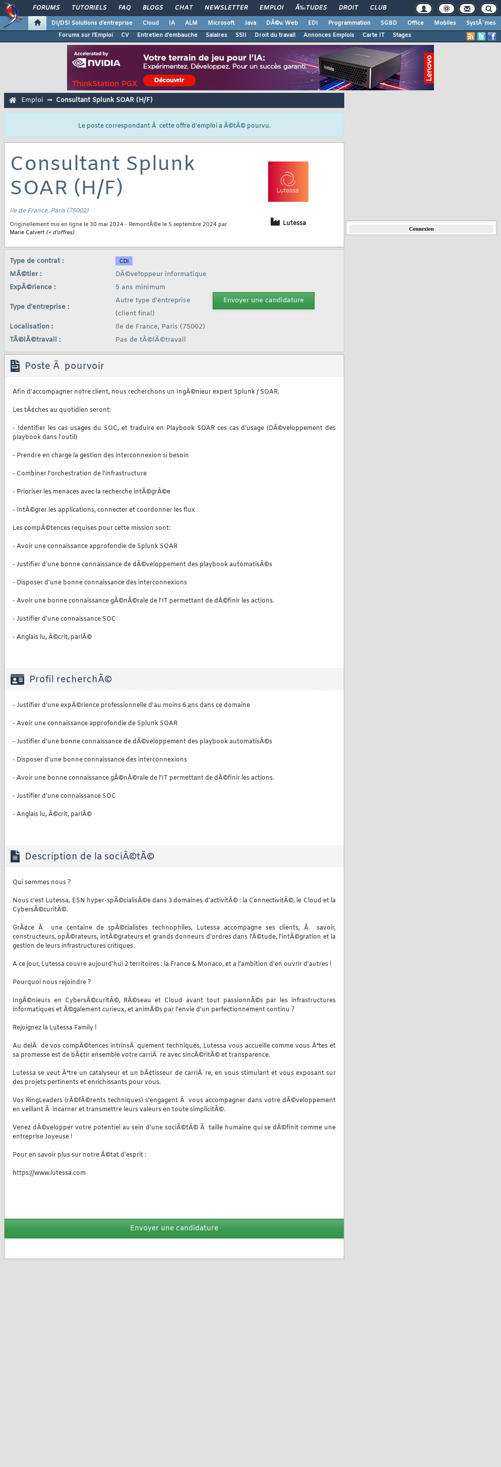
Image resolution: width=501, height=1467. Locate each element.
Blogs (153, 8)
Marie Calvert (27, 232)
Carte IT (373, 35)
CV (125, 35)
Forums (46, 8)
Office (415, 23)
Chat (184, 8)
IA (172, 23)
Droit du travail (275, 35)
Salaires (216, 35)
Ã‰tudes (311, 8)
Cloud (151, 23)
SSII (240, 35)
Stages (402, 35)
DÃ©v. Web (282, 23)
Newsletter (226, 8)
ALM (191, 23)
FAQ (124, 8)
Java (250, 23)
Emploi (271, 8)
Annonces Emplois (328, 35)
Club (378, 8)
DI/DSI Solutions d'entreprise (92, 23)
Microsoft (221, 23)
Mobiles (445, 23)
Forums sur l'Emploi (85, 35)
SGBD (389, 23)
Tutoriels (89, 8)
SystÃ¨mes (481, 23)
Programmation (349, 23)
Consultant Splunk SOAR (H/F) (104, 100)
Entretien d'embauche (167, 35)
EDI (313, 23)
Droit (348, 8)
